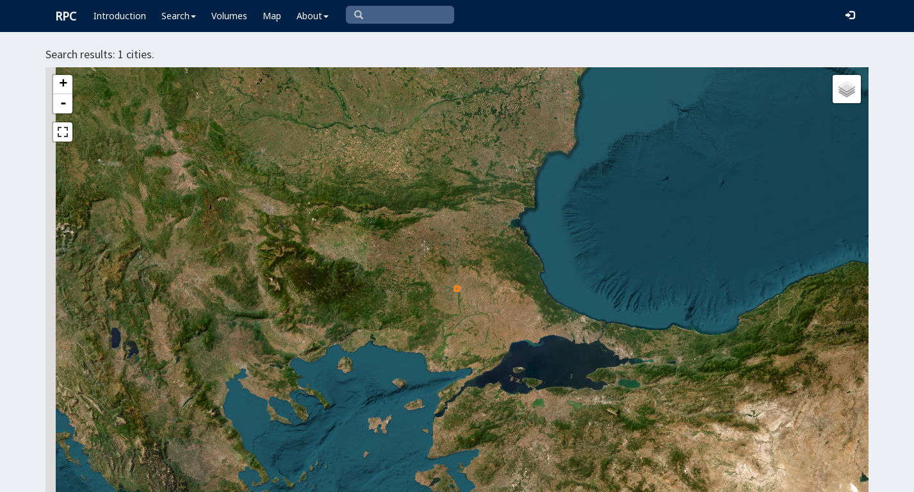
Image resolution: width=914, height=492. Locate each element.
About (313, 16)
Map (272, 16)
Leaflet (407, 476)
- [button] (63, 103)
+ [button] (63, 84)
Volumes (229, 16)
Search (178, 16)
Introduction (120, 16)
